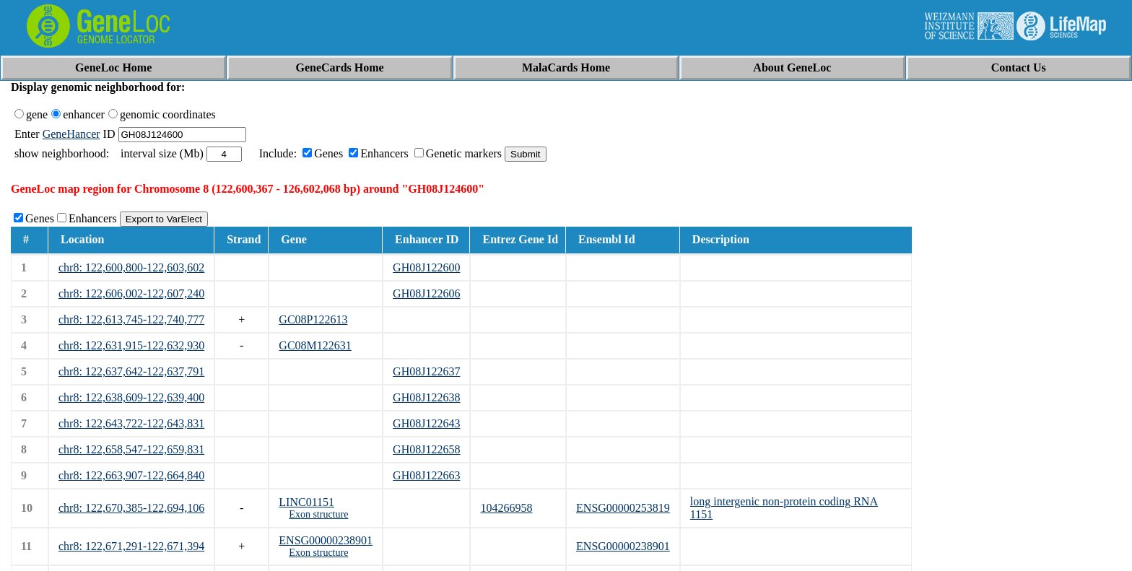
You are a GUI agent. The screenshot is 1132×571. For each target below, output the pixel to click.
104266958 (506, 508)
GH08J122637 (426, 371)
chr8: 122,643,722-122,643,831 (131, 423)
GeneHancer (71, 134)
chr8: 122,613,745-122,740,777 (131, 319)
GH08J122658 (426, 449)
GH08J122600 (426, 267)
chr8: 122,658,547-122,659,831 (131, 449)
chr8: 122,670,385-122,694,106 (131, 508)
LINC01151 (306, 502)
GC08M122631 (315, 345)
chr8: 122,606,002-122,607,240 (131, 293)
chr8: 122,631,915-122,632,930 (131, 345)
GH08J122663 (426, 475)
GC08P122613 (313, 319)
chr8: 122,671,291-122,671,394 (131, 546)
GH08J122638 (426, 397)
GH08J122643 (426, 423)
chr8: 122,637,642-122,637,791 (131, 371)
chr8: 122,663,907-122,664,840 (131, 475)
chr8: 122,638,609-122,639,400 (131, 397)
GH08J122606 (426, 293)
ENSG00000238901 (326, 540)
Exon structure (318, 514)
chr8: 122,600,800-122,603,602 (131, 267)
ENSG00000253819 (623, 508)
